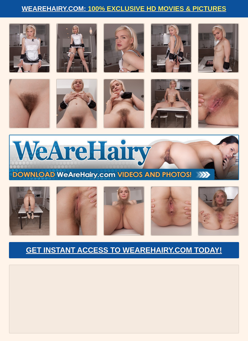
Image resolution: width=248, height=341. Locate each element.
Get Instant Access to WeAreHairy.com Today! (123, 251)
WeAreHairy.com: (124, 8)
